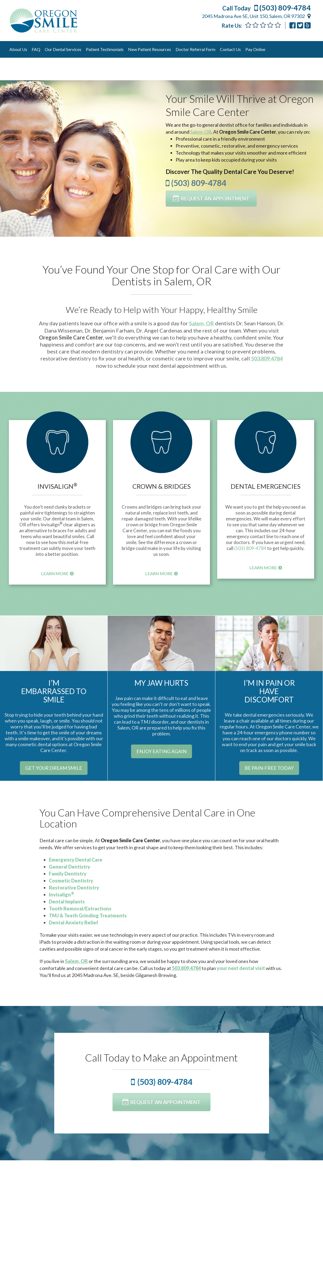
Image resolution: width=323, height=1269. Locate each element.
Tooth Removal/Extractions (80, 908)
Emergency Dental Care (75, 859)
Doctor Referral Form (195, 49)
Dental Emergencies (265, 485)
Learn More (54, 572)
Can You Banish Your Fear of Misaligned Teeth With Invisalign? (161, 1199)
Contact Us (230, 49)
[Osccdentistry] (300, 25)
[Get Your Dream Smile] (54, 767)
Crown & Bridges (161, 485)
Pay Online (255, 49)
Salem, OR (200, 131)
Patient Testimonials (105, 49)
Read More (25, 1248)
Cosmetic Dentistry (71, 880)
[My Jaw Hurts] (161, 642)
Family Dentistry (67, 873)
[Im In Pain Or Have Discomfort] (269, 642)
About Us (18, 49)
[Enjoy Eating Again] (161, 751)
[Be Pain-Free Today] (269, 767)
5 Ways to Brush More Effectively (42, 1199)
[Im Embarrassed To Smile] (54, 642)
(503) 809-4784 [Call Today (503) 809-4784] (266, 7)
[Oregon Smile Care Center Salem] (307, 25)
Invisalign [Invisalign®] (57, 485)
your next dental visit (241, 968)
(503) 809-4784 (196, 182)
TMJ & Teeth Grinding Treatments (88, 915)
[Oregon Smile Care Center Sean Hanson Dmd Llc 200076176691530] (292, 25)
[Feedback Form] (262, 25)
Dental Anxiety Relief (73, 922)
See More (115, 1180)
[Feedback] (277, 25)
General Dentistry (69, 866)
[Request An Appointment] (213, 198)
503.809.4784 (267, 358)
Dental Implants (67, 901)
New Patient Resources (149, 49)
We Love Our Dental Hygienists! (265, 1195)
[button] (57, 450)
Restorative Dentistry (74, 887)
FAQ (36, 49)
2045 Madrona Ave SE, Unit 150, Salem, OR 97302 (253, 16)
